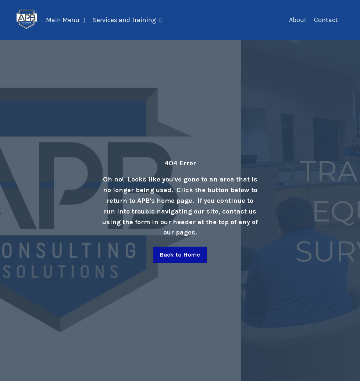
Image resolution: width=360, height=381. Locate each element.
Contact (326, 20)
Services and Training (127, 20)
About (298, 20)
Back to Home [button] (180, 254)
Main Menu (65, 20)
